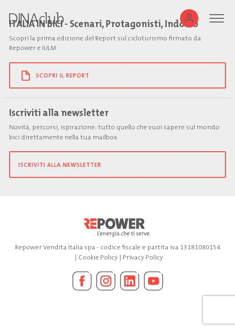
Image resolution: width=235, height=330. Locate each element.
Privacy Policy (143, 257)
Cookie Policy (98, 257)
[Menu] (217, 18)
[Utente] (189, 18)
